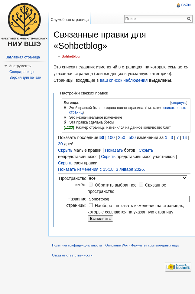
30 (60, 143)
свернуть (179, 103)
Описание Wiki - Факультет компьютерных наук (142, 245)
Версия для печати (25, 77)
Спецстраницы (21, 72)
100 (111, 137)
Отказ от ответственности (72, 255)
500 (131, 137)
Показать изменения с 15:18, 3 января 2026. (101, 169)
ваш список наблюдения (124, 80)
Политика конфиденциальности (77, 245)
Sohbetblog (71, 56)
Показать (114, 150)
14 (184, 137)
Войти (186, 5)
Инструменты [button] (20, 66)
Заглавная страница (23, 57)
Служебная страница (69, 19)
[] (178, 103)
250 (121, 137)
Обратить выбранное (116, 185)
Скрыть (65, 150)
